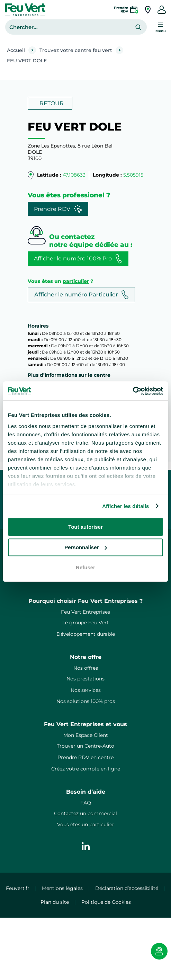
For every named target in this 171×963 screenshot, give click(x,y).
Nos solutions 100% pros (85, 701)
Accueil (16, 50)
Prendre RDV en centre (85, 757)
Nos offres (85, 668)
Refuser (85, 567)
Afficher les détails (125, 506)
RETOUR (51, 103)
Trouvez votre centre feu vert (75, 50)
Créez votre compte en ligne (85, 769)
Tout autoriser (85, 527)
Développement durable (85, 634)
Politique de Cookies (106, 902)
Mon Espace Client (85, 735)
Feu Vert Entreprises (85, 612)
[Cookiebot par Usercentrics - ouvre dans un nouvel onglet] (132, 390)
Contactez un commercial (85, 813)
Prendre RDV (58, 209)
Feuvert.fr (17, 888)
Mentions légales (62, 888)
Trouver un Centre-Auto (85, 746)
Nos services (86, 690)
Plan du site (54, 902)
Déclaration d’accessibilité (126, 888)
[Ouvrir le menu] (160, 27)
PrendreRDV (121, 10)
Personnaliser (85, 547)
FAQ (85, 803)
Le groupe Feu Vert (85, 622)
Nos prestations (85, 679)
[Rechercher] (138, 27)
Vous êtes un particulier (85, 824)
